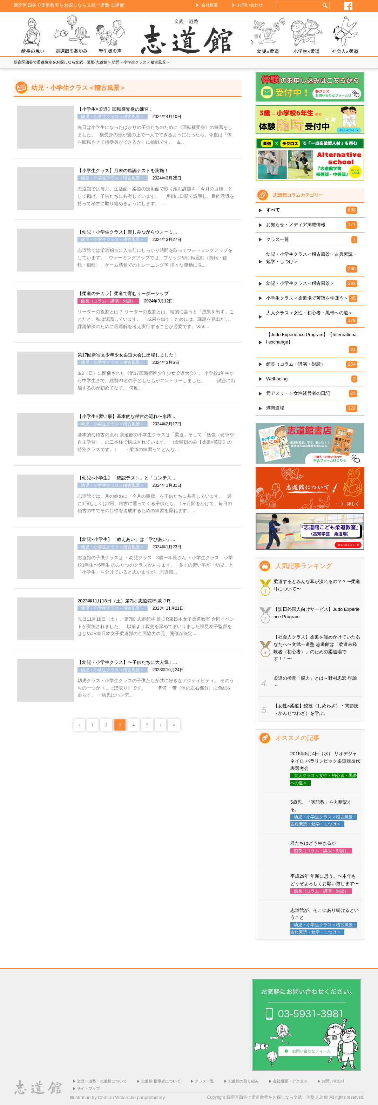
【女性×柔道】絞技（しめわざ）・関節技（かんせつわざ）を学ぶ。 (316, 709)
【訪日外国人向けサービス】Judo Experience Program (316, 613)
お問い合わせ (250, 4)
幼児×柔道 (268, 36)
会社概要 (209, 4)
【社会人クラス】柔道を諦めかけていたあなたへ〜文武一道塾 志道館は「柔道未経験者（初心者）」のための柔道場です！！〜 (317, 647)
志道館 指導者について (161, 1081)
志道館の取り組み (243, 1081)
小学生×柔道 (306, 36)
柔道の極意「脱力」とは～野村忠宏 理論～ (315, 681)
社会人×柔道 (345, 36)
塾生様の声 (110, 36)
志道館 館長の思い (33, 36)
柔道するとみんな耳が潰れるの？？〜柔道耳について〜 (317, 585)
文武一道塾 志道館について (102, 1081)
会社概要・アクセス (290, 1081)
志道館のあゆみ (71, 36)
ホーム (189, 36)
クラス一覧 (204, 1081)
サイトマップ (88, 1088)
